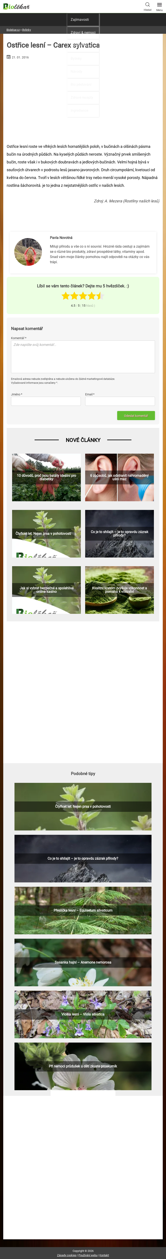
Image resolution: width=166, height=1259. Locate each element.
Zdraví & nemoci (83, 33)
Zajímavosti (80, 20)
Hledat (148, 6)
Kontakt (104, 1255)
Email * (89, 394)
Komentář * (18, 338)
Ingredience (79, 110)
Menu (159, 6)
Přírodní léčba (81, 46)
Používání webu (87, 1255)
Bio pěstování (81, 84)
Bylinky (76, 58)
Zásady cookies (67, 1255)
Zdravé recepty (82, 97)
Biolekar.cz (13, 29)
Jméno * (16, 394)
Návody (76, 71)
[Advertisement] (83, 691)
